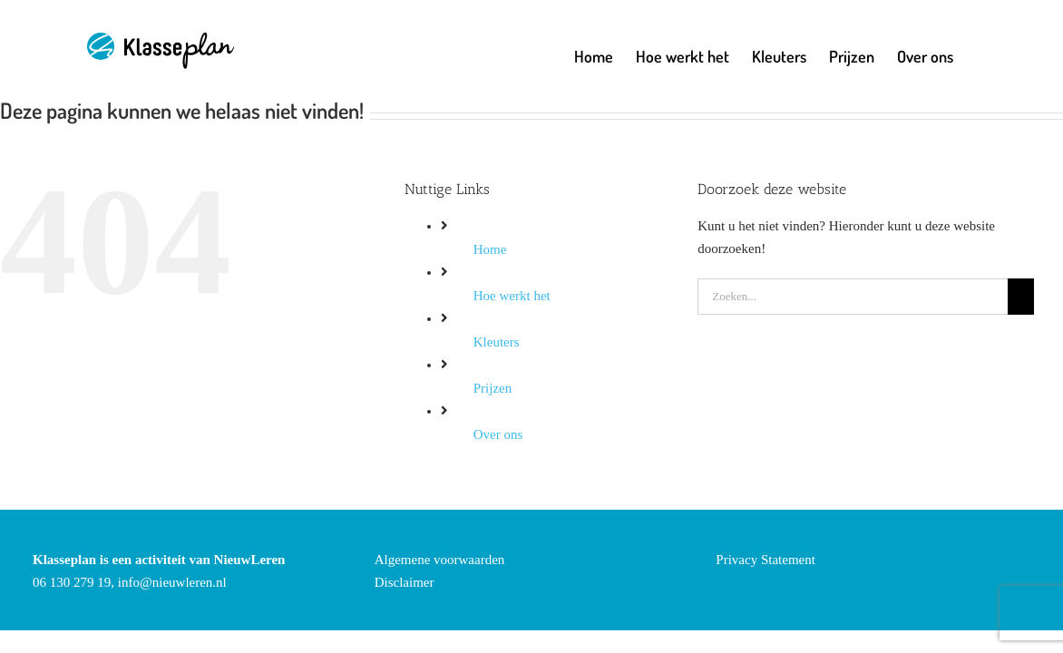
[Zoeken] (1021, 296)
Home (490, 249)
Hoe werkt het (512, 295)
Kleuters (496, 342)
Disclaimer (404, 582)
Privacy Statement (765, 559)
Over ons (498, 434)
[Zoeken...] (852, 296)
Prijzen (492, 388)
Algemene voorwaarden (440, 559)
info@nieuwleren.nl (172, 582)
